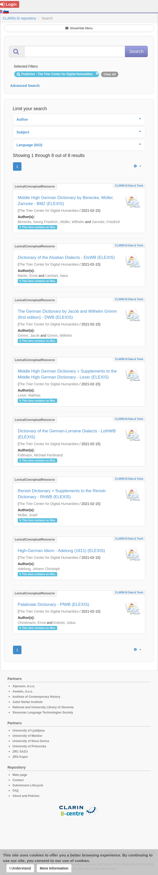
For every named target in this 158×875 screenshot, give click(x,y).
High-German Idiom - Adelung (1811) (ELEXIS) (61, 550)
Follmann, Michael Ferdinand (40, 455)
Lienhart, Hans (56, 276)
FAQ (15, 790)
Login (8, 4)
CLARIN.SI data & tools (129, 185)
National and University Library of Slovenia (43, 707)
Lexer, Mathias (29, 395)
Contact (18, 780)
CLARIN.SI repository (19, 18)
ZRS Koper (20, 757)
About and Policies (25, 796)
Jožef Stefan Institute (27, 702)
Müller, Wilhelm (72, 222)
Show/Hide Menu (79, 28)
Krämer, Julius (64, 623)
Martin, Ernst (27, 276)
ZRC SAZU (20, 751)
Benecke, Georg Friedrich (38, 222)
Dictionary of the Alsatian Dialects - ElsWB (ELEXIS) (66, 257)
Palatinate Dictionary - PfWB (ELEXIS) (53, 604)
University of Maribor (27, 736)
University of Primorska (29, 746)
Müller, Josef (27, 515)
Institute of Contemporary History (36, 696)
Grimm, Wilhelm (59, 335)
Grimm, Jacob (28, 335)
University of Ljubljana (28, 730)
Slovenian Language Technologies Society (42, 712)
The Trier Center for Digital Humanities (49, 211)
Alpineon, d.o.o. (23, 686)
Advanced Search (25, 86)
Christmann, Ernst (32, 623)
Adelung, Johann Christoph (39, 569)
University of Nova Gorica (30, 741)
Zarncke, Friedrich (106, 222)
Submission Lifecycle (27, 785)
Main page (19, 775)
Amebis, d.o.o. (22, 691)
